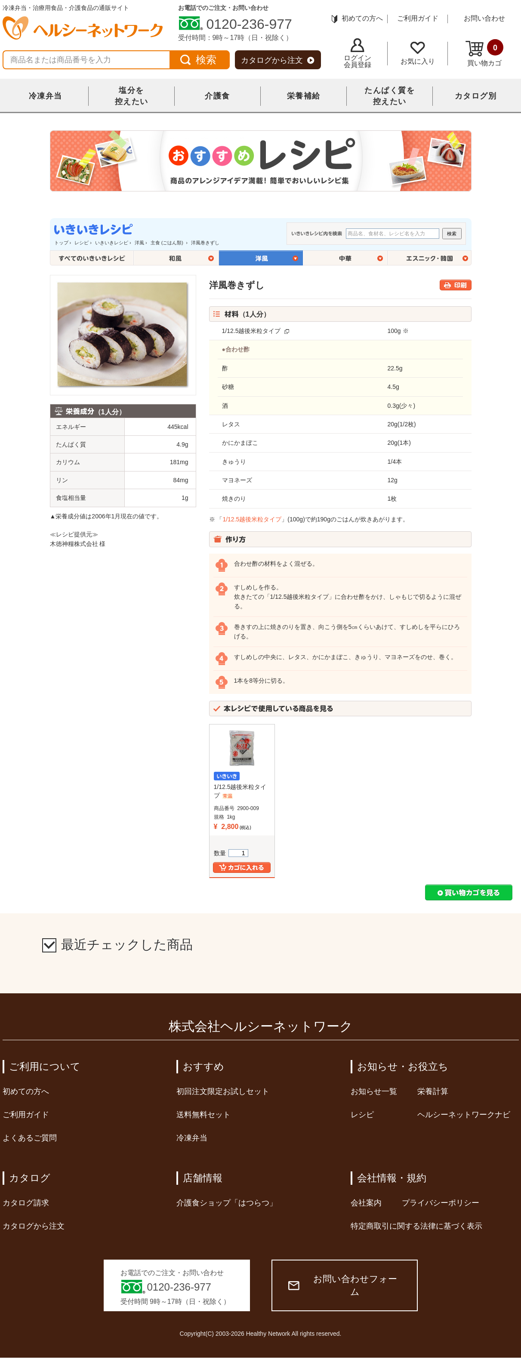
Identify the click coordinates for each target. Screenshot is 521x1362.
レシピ (81, 242)
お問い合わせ (484, 18)
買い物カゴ (484, 53)
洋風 (139, 242)
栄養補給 (304, 96)
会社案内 (366, 1203)
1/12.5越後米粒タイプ (251, 330)
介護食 (217, 96)
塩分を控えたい (131, 96)
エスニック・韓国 (430, 257)
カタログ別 (476, 96)
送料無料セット (203, 1114)
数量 (231, 853)
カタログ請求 (26, 1203)
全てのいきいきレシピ (92, 257)
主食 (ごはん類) (168, 242)
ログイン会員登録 (357, 53)
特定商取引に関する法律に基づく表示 (416, 1226)
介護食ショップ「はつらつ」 (226, 1203)
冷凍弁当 (45, 96)
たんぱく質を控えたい (389, 96)
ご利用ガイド (417, 18)
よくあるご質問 (30, 1138)
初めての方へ (357, 18)
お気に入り (418, 53)
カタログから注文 (277, 60)
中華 (345, 257)
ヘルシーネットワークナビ (463, 1114)
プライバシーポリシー (440, 1203)
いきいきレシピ (111, 242)
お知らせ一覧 (374, 1091)
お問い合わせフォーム (342, 1285)
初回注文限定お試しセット (222, 1091)
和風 (176, 257)
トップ (61, 242)
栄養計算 (432, 1091)
